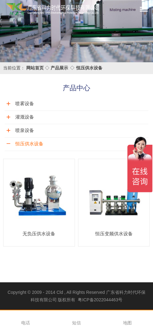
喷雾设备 (24, 103)
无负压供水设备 (38, 233)
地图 (127, 322)
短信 (76, 322)
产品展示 (59, 67)
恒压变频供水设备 (114, 233)
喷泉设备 (24, 130)
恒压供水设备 (89, 67)
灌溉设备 (24, 117)
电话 (25, 322)
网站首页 (35, 67)
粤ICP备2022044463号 (100, 299)
